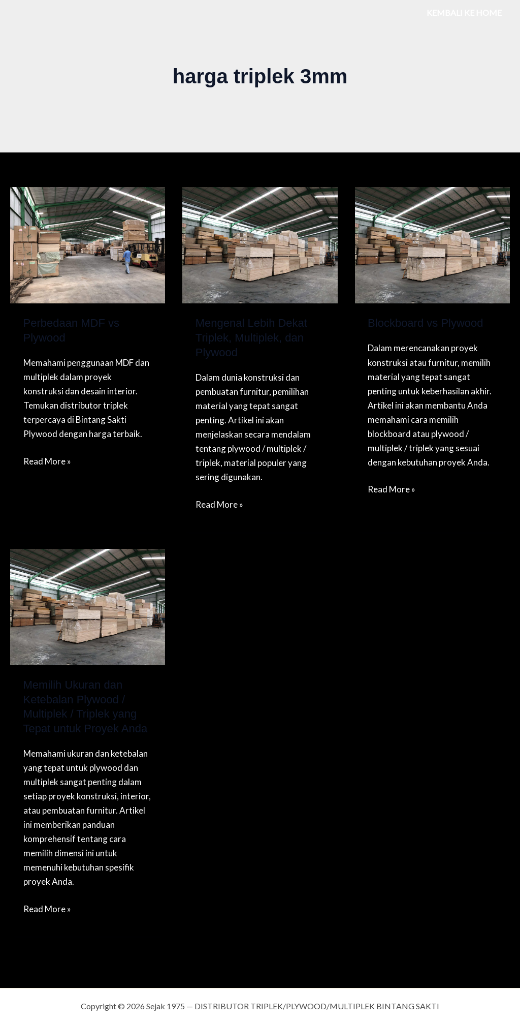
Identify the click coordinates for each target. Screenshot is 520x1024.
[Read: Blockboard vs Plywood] (432, 244)
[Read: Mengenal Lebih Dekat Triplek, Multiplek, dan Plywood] (259, 244)
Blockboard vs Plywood (425, 323)
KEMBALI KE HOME (464, 12)
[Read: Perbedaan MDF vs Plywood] (87, 244)
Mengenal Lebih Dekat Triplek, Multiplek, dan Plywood (251, 337)
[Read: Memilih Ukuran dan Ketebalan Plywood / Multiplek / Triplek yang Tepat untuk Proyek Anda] (87, 605)
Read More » (47, 460)
